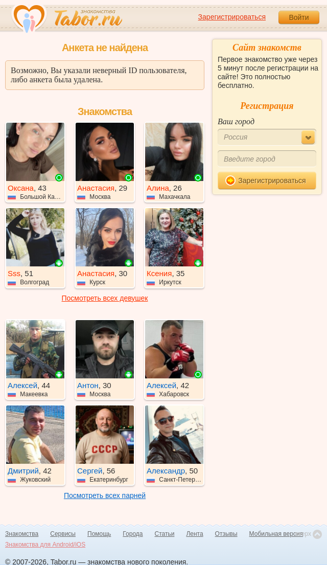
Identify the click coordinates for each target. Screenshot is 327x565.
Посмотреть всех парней (105, 495)
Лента (194, 533)
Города (133, 533)
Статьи (165, 533)
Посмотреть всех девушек (105, 298)
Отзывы (226, 533)
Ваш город (236, 121)
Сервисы (63, 533)
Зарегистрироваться (232, 17)
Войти (299, 17)
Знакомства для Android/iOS (45, 544)
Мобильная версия (276, 533)
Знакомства (21, 533)
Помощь (99, 533)
